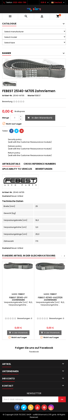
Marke (31, 95)
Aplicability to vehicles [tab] (17, 169)
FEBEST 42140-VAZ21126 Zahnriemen (50, 298)
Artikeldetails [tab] (11, 163)
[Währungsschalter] (45, 2)
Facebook (34, 351)
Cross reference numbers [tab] (40, 163)
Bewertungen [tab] (43, 169)
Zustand (6, 196)
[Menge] (14, 118)
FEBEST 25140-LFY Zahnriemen (18, 298)
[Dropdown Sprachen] (58, 2)
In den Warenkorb (39, 117)
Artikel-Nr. (7, 95)
